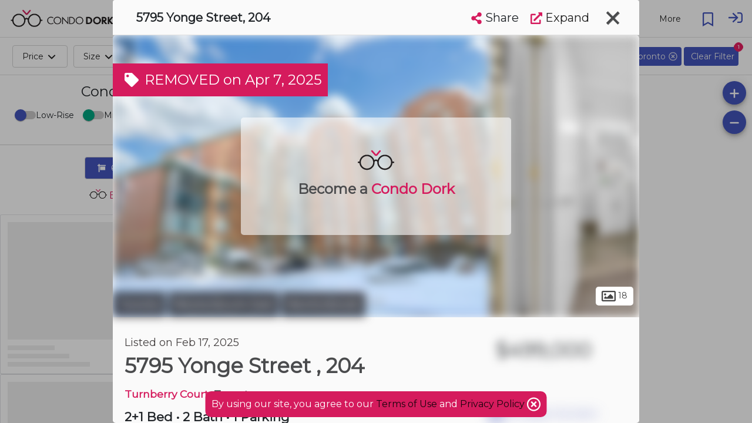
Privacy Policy (493, 403)
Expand (560, 18)
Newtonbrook (323, 304)
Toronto (139, 304)
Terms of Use (406, 403)
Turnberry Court (167, 394)
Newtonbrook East (223, 304)
